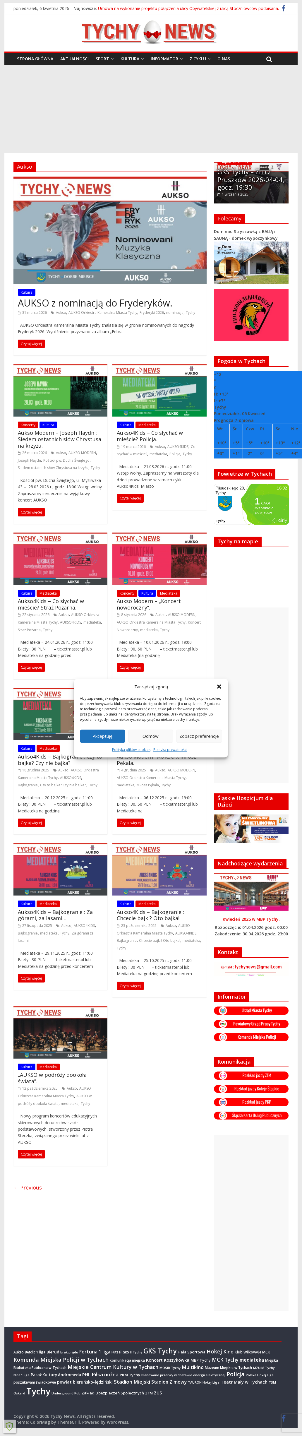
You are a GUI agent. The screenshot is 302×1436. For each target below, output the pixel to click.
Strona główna (35, 58)
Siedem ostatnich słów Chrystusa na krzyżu (53, 467)
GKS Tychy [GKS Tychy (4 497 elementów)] (159, 1350)
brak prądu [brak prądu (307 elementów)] (69, 1351)
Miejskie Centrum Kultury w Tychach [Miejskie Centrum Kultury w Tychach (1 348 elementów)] (113, 1366)
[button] (219, 686)
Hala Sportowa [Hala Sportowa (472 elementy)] (191, 1351)
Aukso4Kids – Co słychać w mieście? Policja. (150, 436)
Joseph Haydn (29, 460)
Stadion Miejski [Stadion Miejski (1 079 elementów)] (132, 1381)
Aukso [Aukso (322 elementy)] (18, 1351)
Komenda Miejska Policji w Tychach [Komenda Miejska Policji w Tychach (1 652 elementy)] (61, 1359)
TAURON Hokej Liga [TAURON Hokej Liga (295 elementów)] (203, 1382)
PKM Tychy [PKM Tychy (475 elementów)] (130, 1374)
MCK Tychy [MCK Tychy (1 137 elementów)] (225, 1359)
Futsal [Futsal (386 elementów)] (116, 1351)
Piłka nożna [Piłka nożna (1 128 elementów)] (105, 1374)
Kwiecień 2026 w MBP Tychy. (251, 919)
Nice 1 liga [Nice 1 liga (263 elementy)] (21, 1374)
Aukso (61, 312)
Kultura (130, 58)
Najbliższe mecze (234, 161)
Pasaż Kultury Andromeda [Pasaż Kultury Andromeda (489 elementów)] (56, 1374)
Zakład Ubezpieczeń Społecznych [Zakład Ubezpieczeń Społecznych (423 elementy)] (113, 1392)
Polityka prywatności (170, 749)
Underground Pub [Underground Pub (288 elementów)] (66, 1393)
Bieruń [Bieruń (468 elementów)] (53, 1351)
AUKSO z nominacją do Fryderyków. (95, 303)
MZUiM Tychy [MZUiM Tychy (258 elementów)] (264, 1367)
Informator (164, 58)
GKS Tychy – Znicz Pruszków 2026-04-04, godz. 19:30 (250, 179)
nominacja (174, 312)
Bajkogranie (28, 785)
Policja (174, 453)
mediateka (158, 453)
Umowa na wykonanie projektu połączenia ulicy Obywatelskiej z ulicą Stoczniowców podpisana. (188, 8)
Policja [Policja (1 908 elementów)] (236, 1374)
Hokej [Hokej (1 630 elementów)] (214, 1350)
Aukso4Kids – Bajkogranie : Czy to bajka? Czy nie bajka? (60, 759)
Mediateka (147, 424)
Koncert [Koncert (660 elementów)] (154, 1359)
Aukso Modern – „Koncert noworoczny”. (149, 604)
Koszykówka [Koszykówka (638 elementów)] (176, 1359)
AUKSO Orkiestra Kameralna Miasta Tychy (102, 312)
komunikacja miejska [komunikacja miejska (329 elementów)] (127, 1359)
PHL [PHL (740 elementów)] (86, 1374)
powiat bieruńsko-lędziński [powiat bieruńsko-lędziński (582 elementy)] (85, 1381)
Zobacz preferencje (199, 736)
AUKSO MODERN (82, 452)
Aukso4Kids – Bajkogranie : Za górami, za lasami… (55, 915)
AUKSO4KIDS (177, 446)
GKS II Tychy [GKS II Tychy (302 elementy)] (132, 1351)
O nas (223, 58)
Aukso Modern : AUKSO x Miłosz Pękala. (156, 759)
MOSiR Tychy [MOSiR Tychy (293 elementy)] (170, 1367)
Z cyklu (198, 58)
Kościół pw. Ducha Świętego (66, 460)
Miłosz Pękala (148, 785)
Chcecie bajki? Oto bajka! (159, 940)
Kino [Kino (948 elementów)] (228, 1351)
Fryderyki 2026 (152, 312)
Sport (102, 58)
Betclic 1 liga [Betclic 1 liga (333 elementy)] (35, 1351)
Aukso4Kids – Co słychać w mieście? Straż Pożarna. (51, 604)
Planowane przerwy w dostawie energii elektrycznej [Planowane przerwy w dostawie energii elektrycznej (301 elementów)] (183, 1374)
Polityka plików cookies (131, 749)
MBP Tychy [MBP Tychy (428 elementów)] (201, 1359)
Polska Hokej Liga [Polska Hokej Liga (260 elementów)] (260, 1374)
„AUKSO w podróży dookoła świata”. (52, 1078)
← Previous (27, 1187)
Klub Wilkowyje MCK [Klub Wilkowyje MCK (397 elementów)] (252, 1351)
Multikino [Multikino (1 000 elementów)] (193, 1366)
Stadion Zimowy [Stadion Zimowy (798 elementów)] (169, 1381)
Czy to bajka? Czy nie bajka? (63, 785)
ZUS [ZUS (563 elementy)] (158, 1392)
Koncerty (28, 424)
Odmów (151, 736)
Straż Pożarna (29, 629)
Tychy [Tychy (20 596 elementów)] (38, 1391)
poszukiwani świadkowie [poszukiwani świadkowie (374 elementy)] (34, 1381)
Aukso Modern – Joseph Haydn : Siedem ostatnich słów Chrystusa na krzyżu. (59, 439)
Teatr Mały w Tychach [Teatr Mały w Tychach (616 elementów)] (244, 1381)
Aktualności (74, 58)
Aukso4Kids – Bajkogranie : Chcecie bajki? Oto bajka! (150, 915)
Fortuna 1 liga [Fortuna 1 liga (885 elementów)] (94, 1351)
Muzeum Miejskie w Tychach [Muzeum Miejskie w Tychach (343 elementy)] (228, 1367)
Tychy (190, 312)
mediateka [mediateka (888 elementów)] (252, 1359)
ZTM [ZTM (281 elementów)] (149, 1393)
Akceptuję (102, 736)
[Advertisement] (151, 109)
